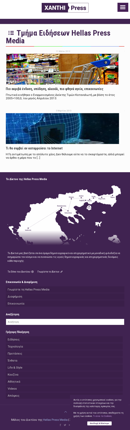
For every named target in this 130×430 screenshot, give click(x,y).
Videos (12, 388)
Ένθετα (12, 360)
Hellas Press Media (55, 419)
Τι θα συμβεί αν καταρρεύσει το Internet (34, 148)
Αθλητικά (14, 381)
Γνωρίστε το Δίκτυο (50, 271)
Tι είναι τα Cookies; (102, 416)
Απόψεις (13, 395)
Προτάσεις (15, 353)
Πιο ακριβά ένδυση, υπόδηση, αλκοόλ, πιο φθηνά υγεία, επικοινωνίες (54, 89)
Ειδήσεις (14, 339)
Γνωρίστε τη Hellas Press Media (28, 289)
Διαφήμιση (15, 296)
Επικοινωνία (16, 303)
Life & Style (15, 367)
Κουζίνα (13, 374)
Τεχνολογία (15, 346)
